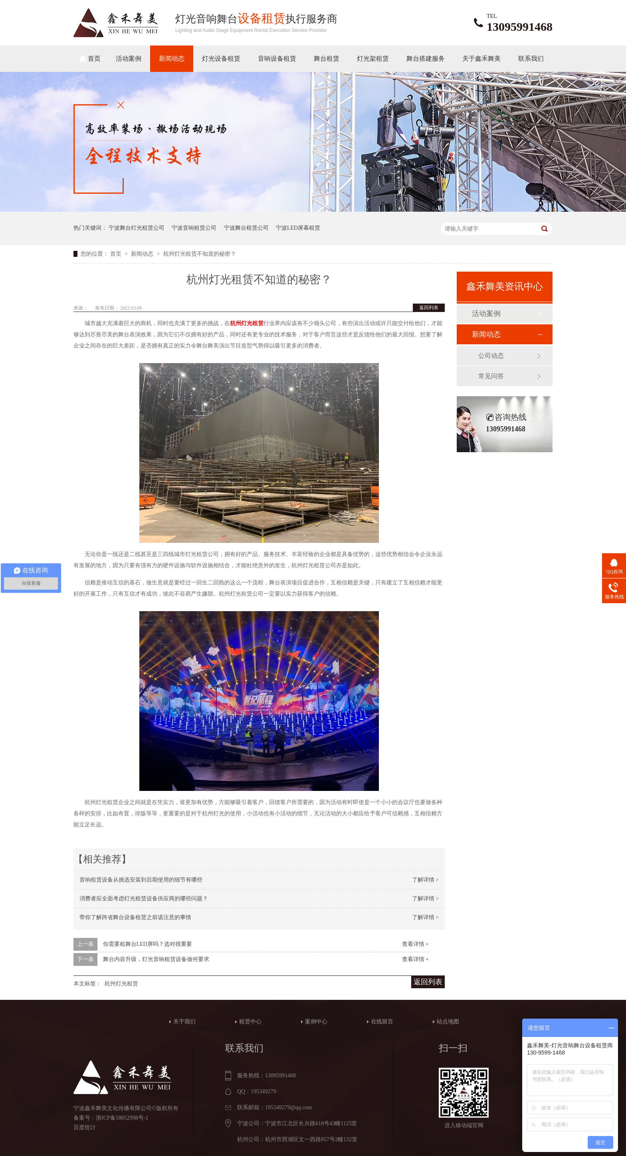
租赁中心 (250, 1022)
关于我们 (184, 1022)
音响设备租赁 (277, 58)
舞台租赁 (326, 58)
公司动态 (491, 355)
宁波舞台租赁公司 (246, 228)
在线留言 (382, 1022)
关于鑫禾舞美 (481, 58)
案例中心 (316, 1022)
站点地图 (448, 1022)
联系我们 (531, 58)
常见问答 (491, 376)
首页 (94, 58)
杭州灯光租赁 (246, 323)
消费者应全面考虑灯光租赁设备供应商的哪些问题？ (143, 899)
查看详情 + (415, 944)
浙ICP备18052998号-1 (122, 1118)
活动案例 (128, 58)
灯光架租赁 (373, 58)
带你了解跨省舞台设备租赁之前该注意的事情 (135, 917)
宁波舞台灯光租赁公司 (136, 228)
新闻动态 (171, 58)
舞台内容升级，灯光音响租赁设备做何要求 (156, 959)
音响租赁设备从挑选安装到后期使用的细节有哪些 (140, 880)
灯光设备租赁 (221, 58)
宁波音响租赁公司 (194, 228)
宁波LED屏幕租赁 (298, 228)
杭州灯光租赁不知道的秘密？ (199, 254)
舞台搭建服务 (425, 58)
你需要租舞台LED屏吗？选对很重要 (147, 944)
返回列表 (428, 307)
